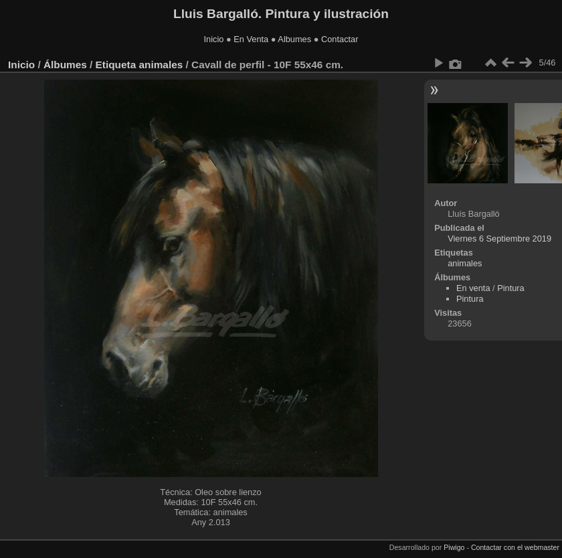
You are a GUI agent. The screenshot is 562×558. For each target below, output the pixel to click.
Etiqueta (116, 64)
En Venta (250, 39)
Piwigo (454, 547)
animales (160, 64)
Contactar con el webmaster (515, 547)
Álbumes (65, 64)
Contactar (339, 39)
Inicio (214, 39)
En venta (473, 288)
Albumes (294, 39)
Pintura (511, 288)
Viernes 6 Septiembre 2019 (499, 239)
